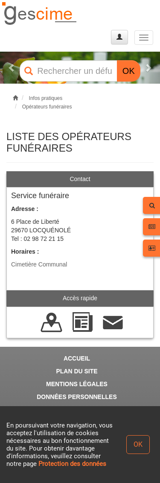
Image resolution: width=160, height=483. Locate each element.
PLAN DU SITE (76, 371)
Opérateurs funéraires (47, 107)
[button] (12, 68)
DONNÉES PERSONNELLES (76, 396)
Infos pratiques (46, 98)
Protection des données (72, 464)
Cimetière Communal (39, 264)
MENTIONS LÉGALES (77, 384)
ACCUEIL (77, 358)
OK (128, 71)
